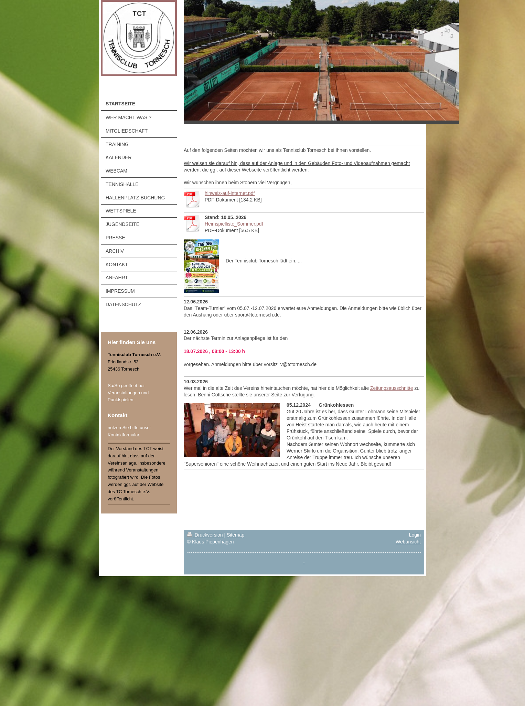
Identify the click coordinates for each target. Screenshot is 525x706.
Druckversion (205, 535)
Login (415, 535)
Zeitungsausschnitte (391, 388)
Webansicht (408, 541)
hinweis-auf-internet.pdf (230, 193)
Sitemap (235, 535)
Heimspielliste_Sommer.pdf (234, 224)
